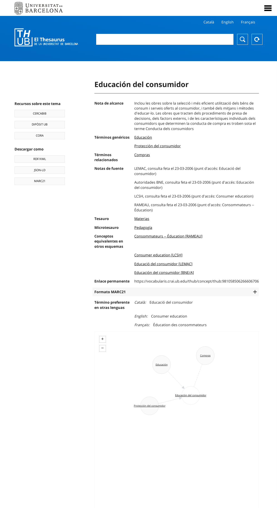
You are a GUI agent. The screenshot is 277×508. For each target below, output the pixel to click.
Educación (143, 137)
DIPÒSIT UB (39, 124)
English (227, 22)
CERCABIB (39, 113)
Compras (142, 154)
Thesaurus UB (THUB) (46, 37)
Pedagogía (143, 227)
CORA (40, 135)
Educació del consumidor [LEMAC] (163, 263)
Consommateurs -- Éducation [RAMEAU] (168, 236)
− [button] (102, 348)
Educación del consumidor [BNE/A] (164, 272)
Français (248, 22)
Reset (257, 39)
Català (208, 22)
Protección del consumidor (157, 145)
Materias (141, 218)
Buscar (242, 39)
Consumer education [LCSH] (158, 255)
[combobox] (164, 39)
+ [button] (102, 339)
